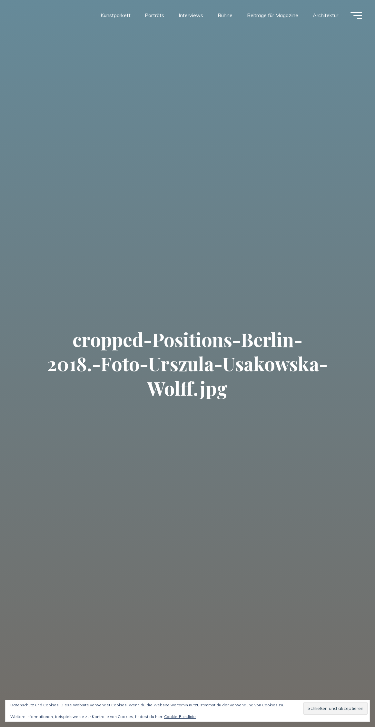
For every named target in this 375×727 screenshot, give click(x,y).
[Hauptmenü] (356, 15)
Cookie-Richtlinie (180, 716)
